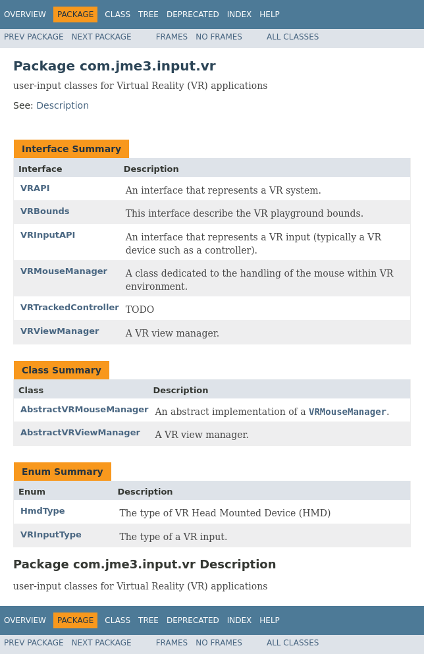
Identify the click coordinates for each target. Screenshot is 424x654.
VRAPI (35, 188)
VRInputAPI (47, 235)
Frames (172, 36)
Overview (25, 14)
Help (269, 14)
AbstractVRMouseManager (84, 409)
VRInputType (51, 534)
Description (62, 105)
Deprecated (193, 14)
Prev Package (34, 36)
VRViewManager (59, 331)
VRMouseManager (63, 271)
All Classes (293, 36)
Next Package (102, 36)
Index (239, 14)
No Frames (219, 36)
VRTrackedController (69, 307)
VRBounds (44, 211)
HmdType (42, 511)
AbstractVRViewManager (80, 432)
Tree (148, 14)
